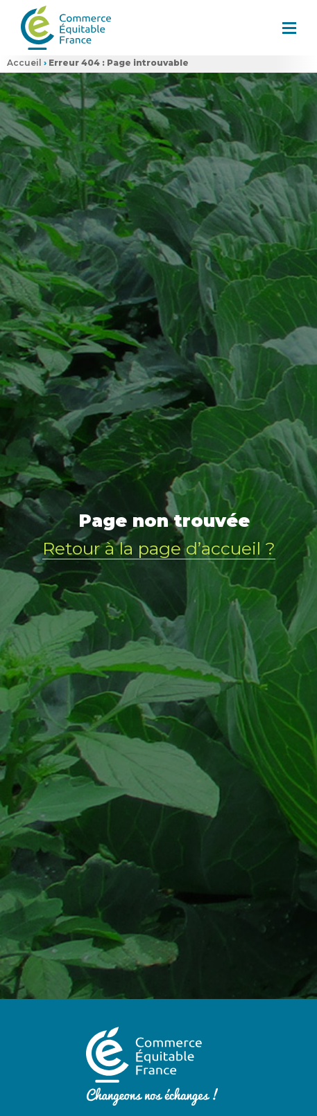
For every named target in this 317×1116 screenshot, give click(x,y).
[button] (289, 27)
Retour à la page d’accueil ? (158, 547)
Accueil (24, 62)
